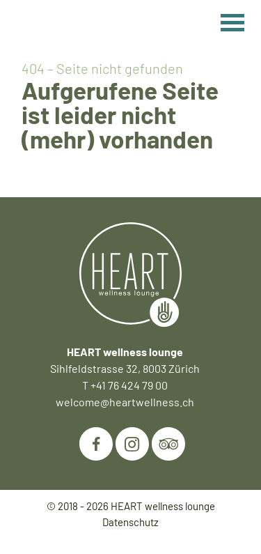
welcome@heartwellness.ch (125, 401)
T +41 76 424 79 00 (125, 385)
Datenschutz (130, 522)
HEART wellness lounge (163, 506)
